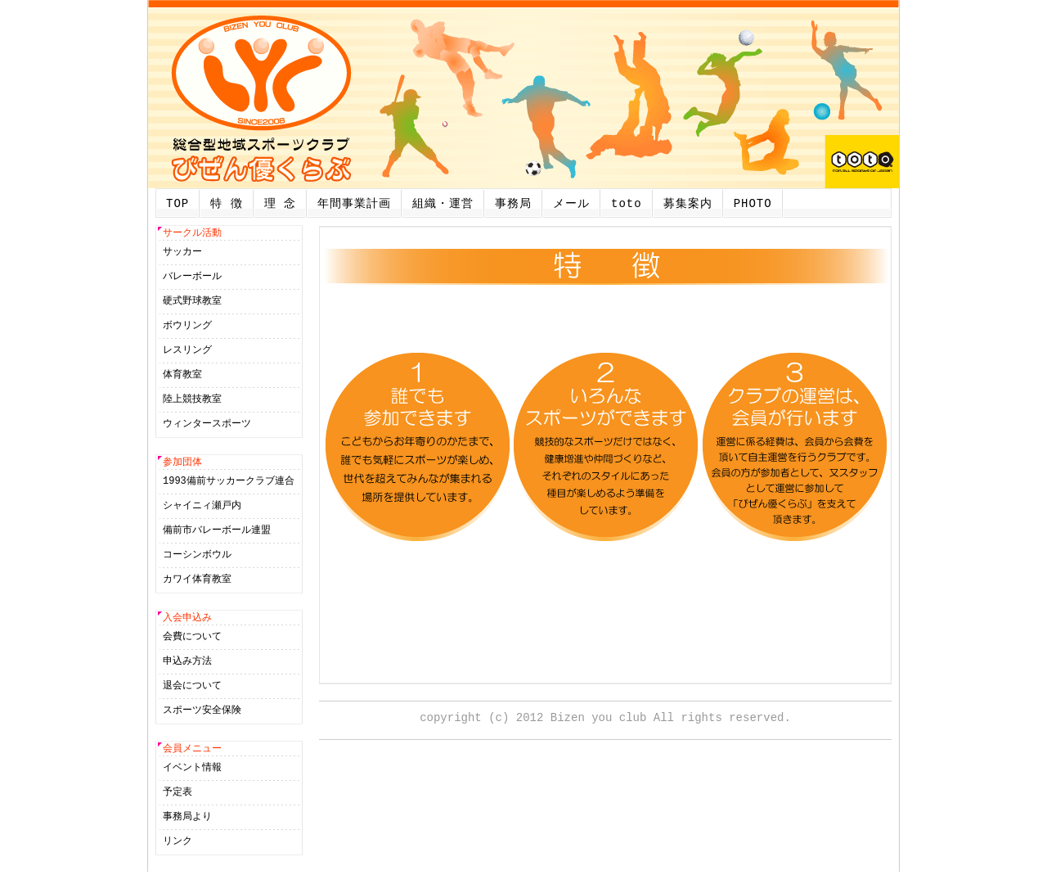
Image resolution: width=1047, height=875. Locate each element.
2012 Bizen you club (581, 717)
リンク (177, 844)
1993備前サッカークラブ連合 (228, 482)
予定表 (177, 795)
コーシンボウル (197, 556)
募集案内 (687, 203)
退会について (192, 688)
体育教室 (182, 375)
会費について (192, 639)
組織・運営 (443, 203)
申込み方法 (187, 663)
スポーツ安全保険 (202, 712)
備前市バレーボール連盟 (217, 532)
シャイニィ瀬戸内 (202, 507)
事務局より (187, 820)
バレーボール (192, 277)
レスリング (187, 351)
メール (571, 203)
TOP (177, 203)
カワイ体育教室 (197, 581)
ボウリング (187, 326)
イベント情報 (192, 771)
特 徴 (226, 203)
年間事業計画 (354, 203)
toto (626, 203)
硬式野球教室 (192, 302)
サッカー (182, 252)
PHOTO (753, 203)
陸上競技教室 (192, 400)
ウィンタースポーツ (207, 424)
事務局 (513, 203)
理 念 (280, 203)
